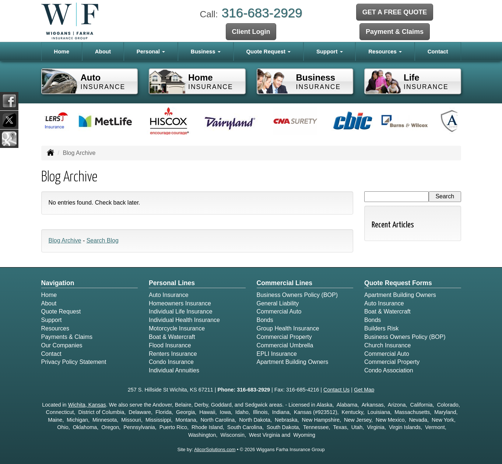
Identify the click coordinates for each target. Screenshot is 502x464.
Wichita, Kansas (87, 405)
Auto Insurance (169, 295)
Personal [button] (151, 51)
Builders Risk (381, 328)
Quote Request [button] (268, 51)
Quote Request (61, 311)
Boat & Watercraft (172, 337)
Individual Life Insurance (181, 311)
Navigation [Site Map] (57, 283)
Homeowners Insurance (180, 303)
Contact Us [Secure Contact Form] (336, 390)
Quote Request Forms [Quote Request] (398, 283)
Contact (438, 51)
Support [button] (329, 51)
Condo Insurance (171, 362)
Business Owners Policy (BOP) (297, 295)
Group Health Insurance (288, 328)
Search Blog (103, 240)
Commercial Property (284, 337)
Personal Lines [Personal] (172, 283)
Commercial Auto (279, 311)
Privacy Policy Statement (73, 362)
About (103, 51)
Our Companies (62, 345)
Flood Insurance (170, 345)
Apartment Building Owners (293, 362)
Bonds (265, 320)
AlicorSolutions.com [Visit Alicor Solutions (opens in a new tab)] (214, 449)
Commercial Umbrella (285, 345)
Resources (55, 328)
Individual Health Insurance (184, 320)
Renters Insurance (173, 354)
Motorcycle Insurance (177, 328)
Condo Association (388, 370)
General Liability (278, 303)
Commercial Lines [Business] (285, 283)
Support (51, 320)
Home (61, 51)
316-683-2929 (261, 13)
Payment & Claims (395, 31)
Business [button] (206, 51)
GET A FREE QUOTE (394, 12)
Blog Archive (65, 240)
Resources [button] (385, 51)
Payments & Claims (67, 337)
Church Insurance (387, 345)
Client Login (251, 31)
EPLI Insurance (277, 354)
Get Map (364, 390)
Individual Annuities (174, 370)
